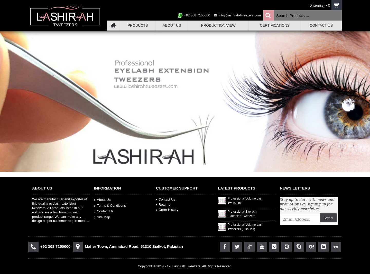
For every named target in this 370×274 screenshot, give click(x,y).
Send (328, 218)
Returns (163, 204)
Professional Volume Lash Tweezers (245, 201)
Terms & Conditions (110, 205)
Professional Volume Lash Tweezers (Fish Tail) (245, 227)
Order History (167, 210)
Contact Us (103, 211)
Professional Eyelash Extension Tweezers (242, 214)
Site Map (102, 217)
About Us (102, 200)
